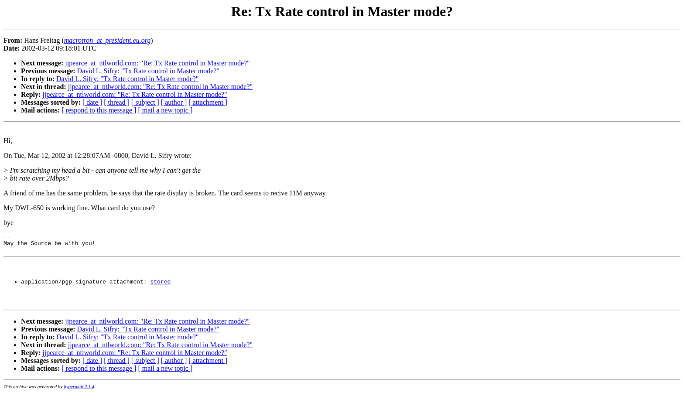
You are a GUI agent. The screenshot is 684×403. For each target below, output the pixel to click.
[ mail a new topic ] (165, 110)
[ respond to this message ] (99, 110)
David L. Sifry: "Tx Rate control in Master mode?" (148, 71)
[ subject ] (145, 102)
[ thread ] (117, 102)
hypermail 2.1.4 (79, 397)
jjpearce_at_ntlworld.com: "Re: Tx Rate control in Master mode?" (157, 63)
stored (160, 289)
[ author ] (174, 102)
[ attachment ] (207, 102)
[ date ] (92, 102)
